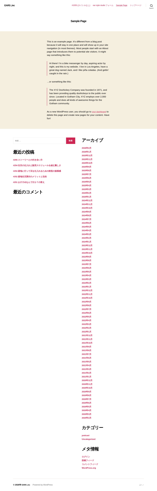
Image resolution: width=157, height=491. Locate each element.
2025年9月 (87, 166)
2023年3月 (87, 279)
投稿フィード (89, 460)
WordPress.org (90, 468)
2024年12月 (88, 200)
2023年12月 (88, 245)
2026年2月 (87, 148)
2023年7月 (87, 264)
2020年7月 (87, 399)
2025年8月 (87, 170)
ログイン (86, 456)
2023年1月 (87, 286)
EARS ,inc (10, 5)
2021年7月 (87, 354)
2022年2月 (87, 328)
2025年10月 (88, 163)
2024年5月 (87, 226)
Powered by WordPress (43, 485)
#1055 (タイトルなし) (81, 5)
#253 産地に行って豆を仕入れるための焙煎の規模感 (40, 171)
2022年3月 (87, 324)
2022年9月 (87, 301)
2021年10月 (88, 343)
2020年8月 (87, 395)
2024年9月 (87, 211)
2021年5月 (87, 361)
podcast (86, 435)
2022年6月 (87, 313)
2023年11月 (88, 249)
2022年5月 (87, 316)
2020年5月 (87, 406)
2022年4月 (87, 320)
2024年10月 (88, 208)
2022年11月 (88, 294)
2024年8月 (87, 215)
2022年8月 (87, 305)
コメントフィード (91, 464)
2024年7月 (87, 219)
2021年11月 (88, 339)
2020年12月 (88, 380)
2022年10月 (88, 298)
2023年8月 (87, 260)
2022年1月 (87, 331)
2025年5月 (87, 181)
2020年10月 (88, 387)
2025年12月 (88, 155)
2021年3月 (87, 369)
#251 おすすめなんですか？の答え (31, 182)
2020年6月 (87, 402)
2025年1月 (87, 196)
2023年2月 (87, 283)
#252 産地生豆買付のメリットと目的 (32, 176)
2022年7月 (87, 309)
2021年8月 (87, 350)
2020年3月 (87, 414)
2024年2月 (87, 238)
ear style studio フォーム (103, 5)
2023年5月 (87, 271)
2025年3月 (87, 189)
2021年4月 (87, 365)
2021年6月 (87, 358)
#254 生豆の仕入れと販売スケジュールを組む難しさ (40, 165)
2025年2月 (87, 193)
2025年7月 (87, 174)
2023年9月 (87, 256)
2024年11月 (88, 204)
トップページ (135, 5)
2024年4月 (87, 230)
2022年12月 (88, 290)
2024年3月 (87, 234)
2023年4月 (87, 275)
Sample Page (121, 5)
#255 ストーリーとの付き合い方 (30, 159)
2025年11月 (88, 159)
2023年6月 (87, 268)
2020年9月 (87, 391)
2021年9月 (87, 346)
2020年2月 (87, 417)
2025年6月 (87, 178)
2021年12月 (88, 335)
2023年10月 (88, 253)
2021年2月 (87, 373)
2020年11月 (88, 384)
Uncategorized (89, 439)
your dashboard (100, 111)
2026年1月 (87, 151)
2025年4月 (87, 185)
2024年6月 (87, 223)
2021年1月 (87, 376)
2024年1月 (87, 241)
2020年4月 (87, 410)
